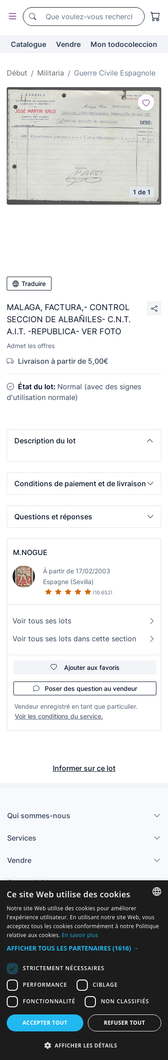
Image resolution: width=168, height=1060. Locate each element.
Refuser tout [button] (124, 1022)
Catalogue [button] (28, 44)
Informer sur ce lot (84, 768)
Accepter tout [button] (44, 1022)
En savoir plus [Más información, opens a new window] (80, 935)
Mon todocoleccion (123, 44)
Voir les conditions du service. (59, 716)
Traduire (29, 283)
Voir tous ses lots (84, 620)
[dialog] (84, 970)
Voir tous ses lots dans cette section (84, 638)
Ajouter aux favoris (85, 667)
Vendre (68, 44)
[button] (84, 440)
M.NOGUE (30, 552)
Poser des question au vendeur (85, 688)
